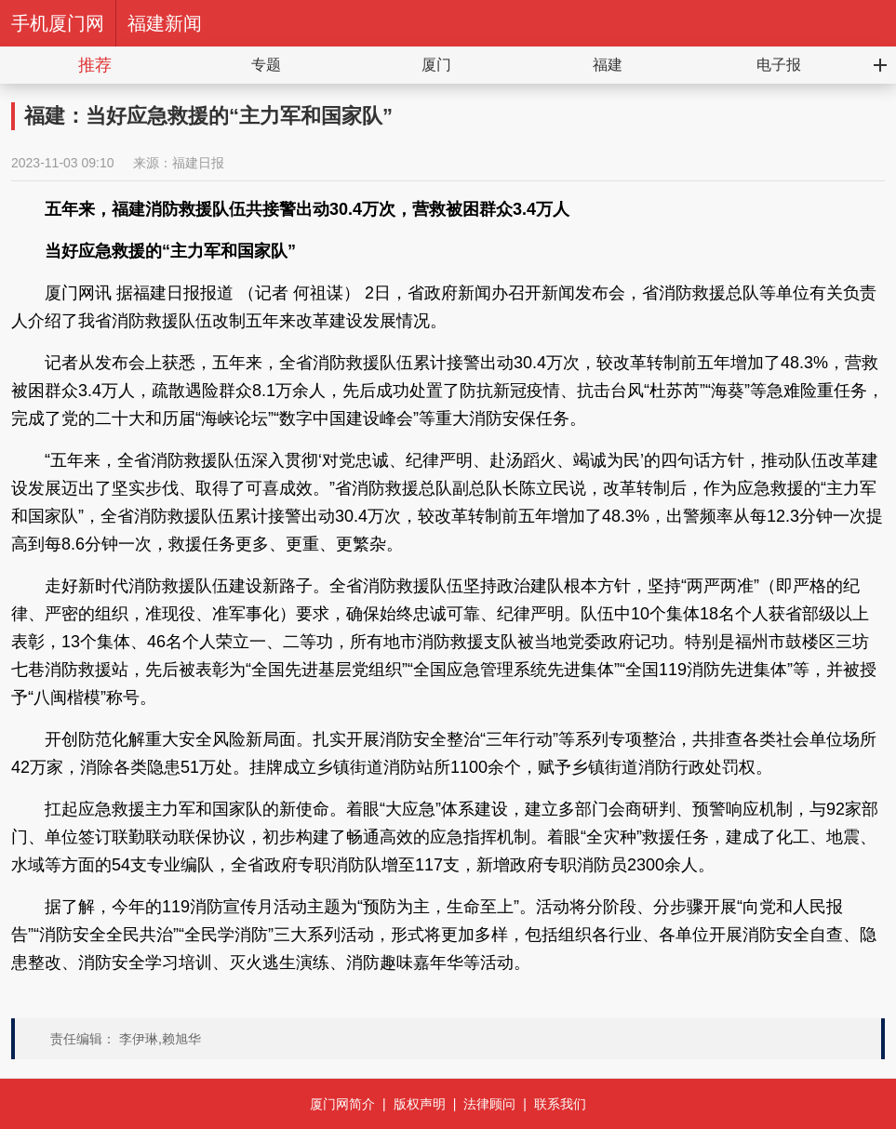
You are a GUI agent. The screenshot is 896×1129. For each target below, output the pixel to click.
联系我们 (560, 1103)
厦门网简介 (342, 1103)
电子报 (778, 65)
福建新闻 (164, 23)
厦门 (436, 65)
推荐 (95, 65)
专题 (266, 65)
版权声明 (420, 1103)
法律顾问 (489, 1103)
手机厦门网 (57, 23)
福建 (607, 65)
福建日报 (198, 162)
